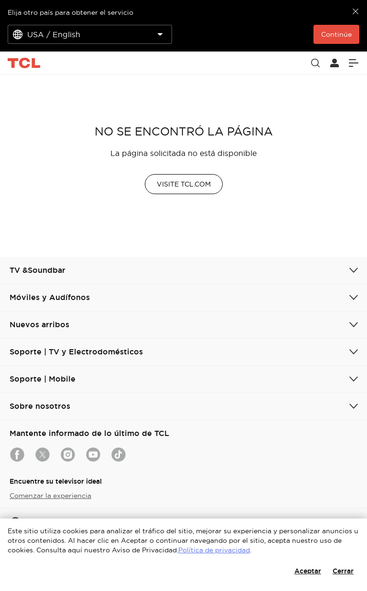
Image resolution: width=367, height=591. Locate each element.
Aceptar (307, 571)
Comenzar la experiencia (50, 495)
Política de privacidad (214, 550)
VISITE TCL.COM (184, 184)
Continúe (336, 34)
